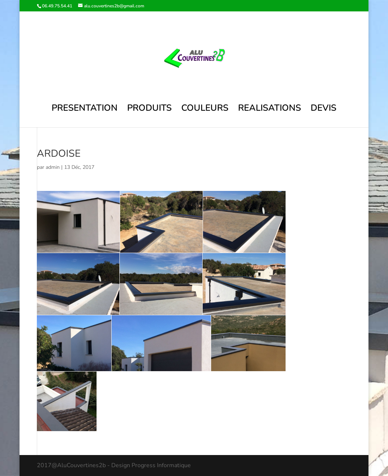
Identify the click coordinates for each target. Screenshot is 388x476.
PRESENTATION (85, 109)
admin (53, 167)
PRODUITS (149, 109)
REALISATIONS (269, 109)
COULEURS (204, 109)
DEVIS (323, 109)
